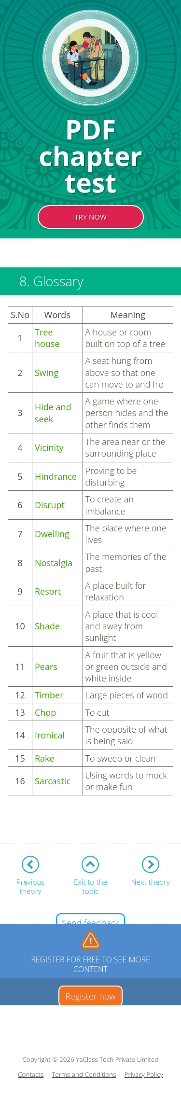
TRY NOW (90, 217)
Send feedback (90, 923)
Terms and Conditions (84, 1074)
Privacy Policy (144, 1074)
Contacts (30, 1074)
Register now (90, 996)
